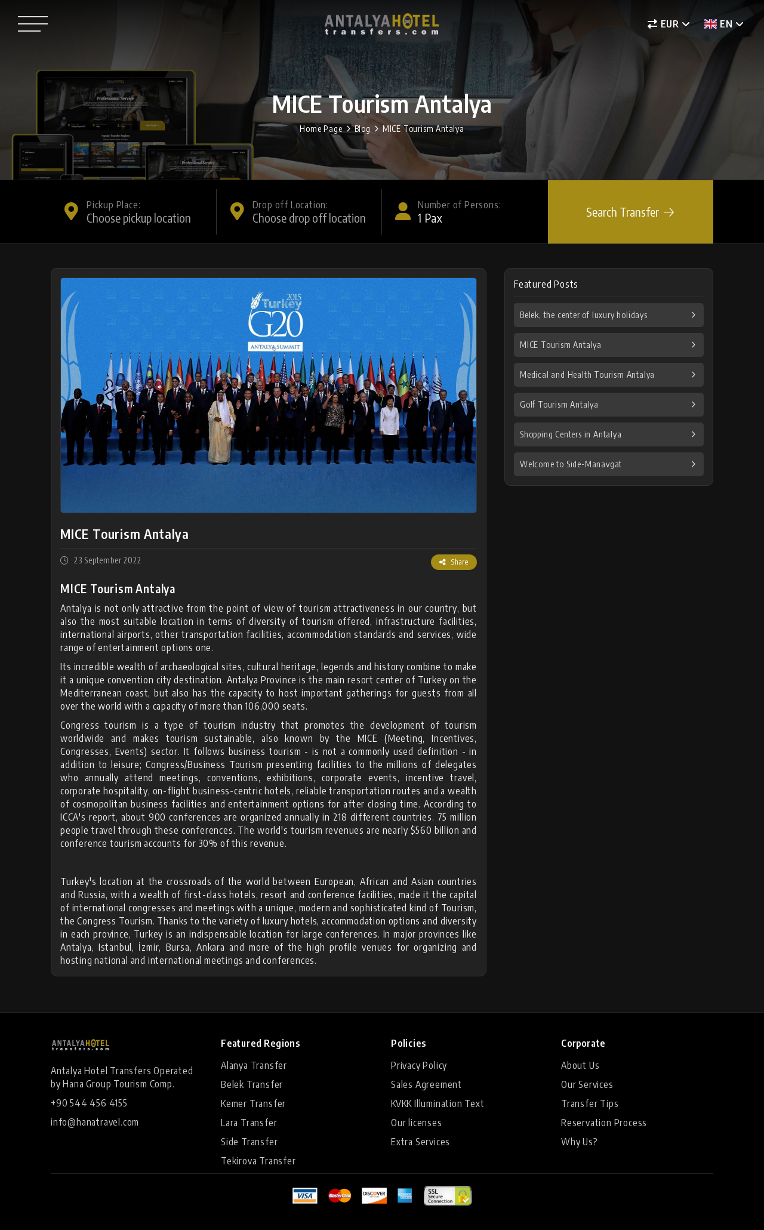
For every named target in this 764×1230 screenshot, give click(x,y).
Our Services (587, 1084)
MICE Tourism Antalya (423, 129)
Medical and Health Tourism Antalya (587, 374)
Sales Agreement (426, 1084)
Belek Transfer (252, 1084)
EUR (663, 24)
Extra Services (420, 1142)
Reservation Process (604, 1123)
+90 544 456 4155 (89, 1103)
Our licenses (416, 1123)
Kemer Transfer (253, 1103)
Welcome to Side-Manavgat (571, 464)
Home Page (321, 129)
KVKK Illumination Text (438, 1103)
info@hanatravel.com (95, 1122)
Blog (363, 129)
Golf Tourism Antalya (559, 404)
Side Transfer (249, 1142)
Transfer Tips (589, 1103)
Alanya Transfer (254, 1065)
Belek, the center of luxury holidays (584, 315)
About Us (580, 1065)
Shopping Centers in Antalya (571, 434)
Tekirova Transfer (258, 1161)
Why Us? (579, 1142)
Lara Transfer (249, 1123)
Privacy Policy (419, 1065)
